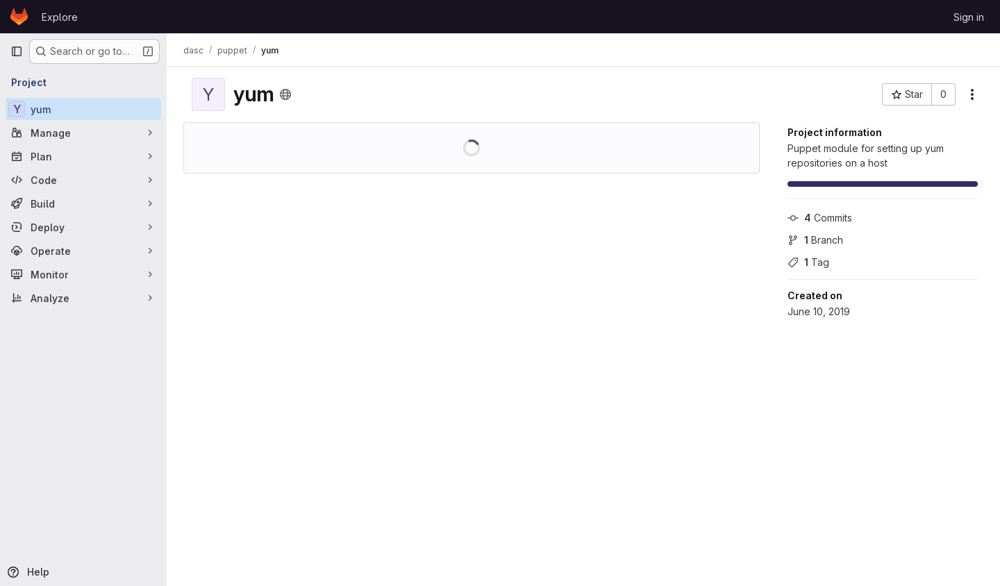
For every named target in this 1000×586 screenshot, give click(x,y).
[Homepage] (19, 17)
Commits (820, 218)
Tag (808, 262)
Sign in (968, 17)
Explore (60, 17)
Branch (815, 240)
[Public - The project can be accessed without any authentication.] (285, 94)
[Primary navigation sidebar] (17, 51)
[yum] (83, 109)
